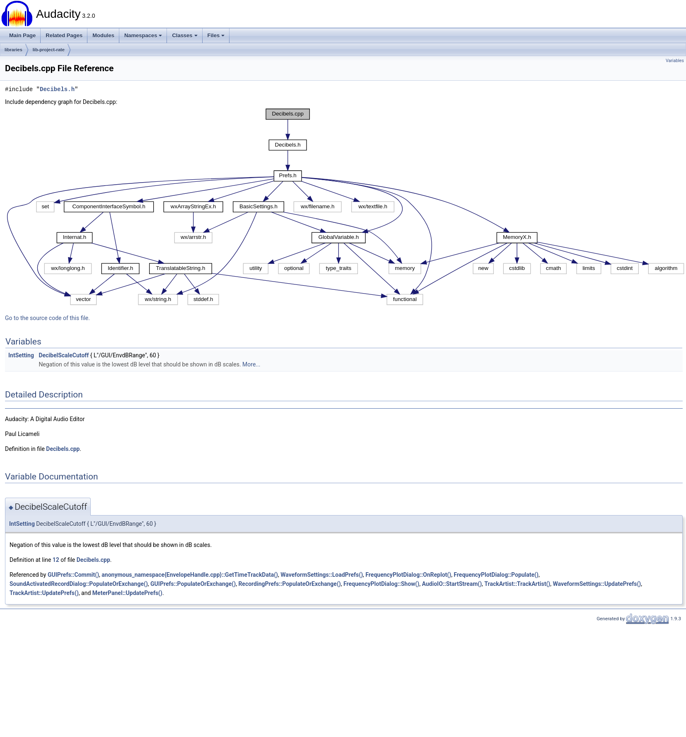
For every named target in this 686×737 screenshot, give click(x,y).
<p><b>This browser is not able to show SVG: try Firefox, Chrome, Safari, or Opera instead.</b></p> (345, 207)
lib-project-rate (49, 49)
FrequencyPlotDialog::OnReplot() (408, 574)
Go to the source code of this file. (47, 318)
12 (56, 559)
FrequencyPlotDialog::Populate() (496, 574)
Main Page (22, 35)
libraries (13, 49)
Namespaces (143, 35)
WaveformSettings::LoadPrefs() (321, 574)
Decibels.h (57, 89)
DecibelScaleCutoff (64, 355)
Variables (675, 60)
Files (216, 35)
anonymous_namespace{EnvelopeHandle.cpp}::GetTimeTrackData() (189, 574)
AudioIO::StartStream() (452, 583)
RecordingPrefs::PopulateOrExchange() (289, 583)
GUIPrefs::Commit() (73, 574)
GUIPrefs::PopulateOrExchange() (193, 583)
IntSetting (21, 355)
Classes (184, 35)
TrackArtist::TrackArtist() (517, 583)
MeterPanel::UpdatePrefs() (127, 593)
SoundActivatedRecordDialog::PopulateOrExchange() (79, 583)
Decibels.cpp (63, 449)
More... (251, 364)
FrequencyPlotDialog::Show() (381, 583)
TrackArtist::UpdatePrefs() (44, 593)
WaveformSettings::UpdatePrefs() (597, 583)
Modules (103, 35)
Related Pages (64, 35)
